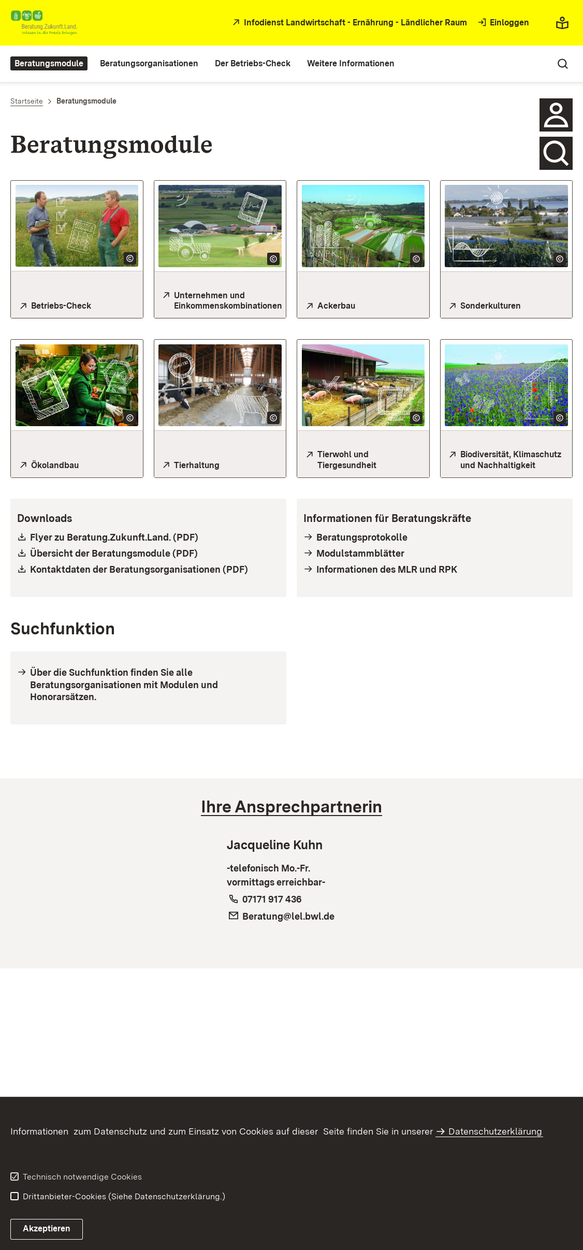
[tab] (291, 807)
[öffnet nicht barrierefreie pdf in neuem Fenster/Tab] (148, 537)
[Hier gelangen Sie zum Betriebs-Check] (77, 306)
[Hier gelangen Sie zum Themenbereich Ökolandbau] (77, 465)
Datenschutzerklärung (495, 1131)
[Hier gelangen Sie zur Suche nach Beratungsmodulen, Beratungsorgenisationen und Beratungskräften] (556, 153)
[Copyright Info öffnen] (130, 258)
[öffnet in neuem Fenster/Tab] (348, 23)
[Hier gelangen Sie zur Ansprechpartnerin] (556, 115)
